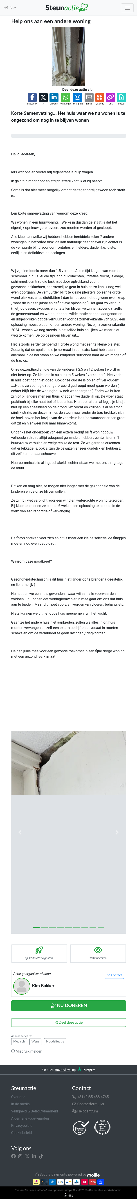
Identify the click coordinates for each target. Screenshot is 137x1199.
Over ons (18, 1097)
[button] (32, 99)
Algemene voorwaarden (30, 1118)
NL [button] (12, 8)
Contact (114, 975)
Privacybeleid (21, 1125)
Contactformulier (88, 1104)
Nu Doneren (68, 1006)
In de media (20, 1104)
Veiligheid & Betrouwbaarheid (34, 1111)
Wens (35, 1041)
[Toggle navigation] (127, 7)
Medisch (19, 1041)
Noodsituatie (55, 1041)
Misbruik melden (26, 1051)
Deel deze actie (69, 1022)
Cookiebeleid (21, 1133)
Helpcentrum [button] (85, 1111)
